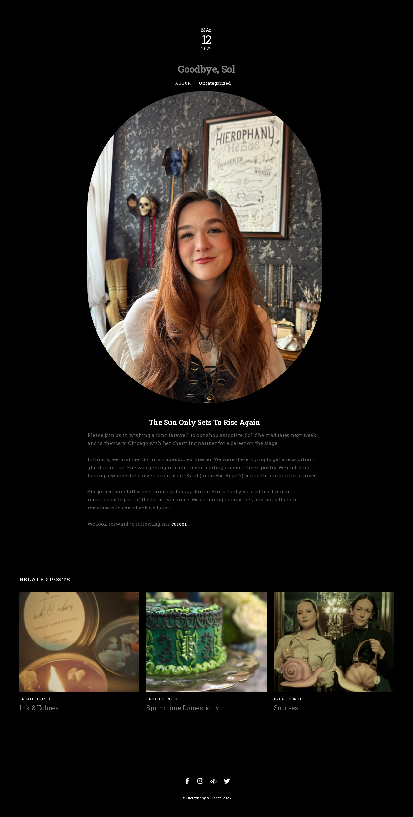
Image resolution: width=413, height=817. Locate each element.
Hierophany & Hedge (204, 797)
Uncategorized (215, 83)
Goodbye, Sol (207, 68)
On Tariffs (367, 548)
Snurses (286, 707)
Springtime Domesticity (182, 707)
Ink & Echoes (38, 707)
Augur (183, 83)
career (178, 523)
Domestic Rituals (54, 548)
